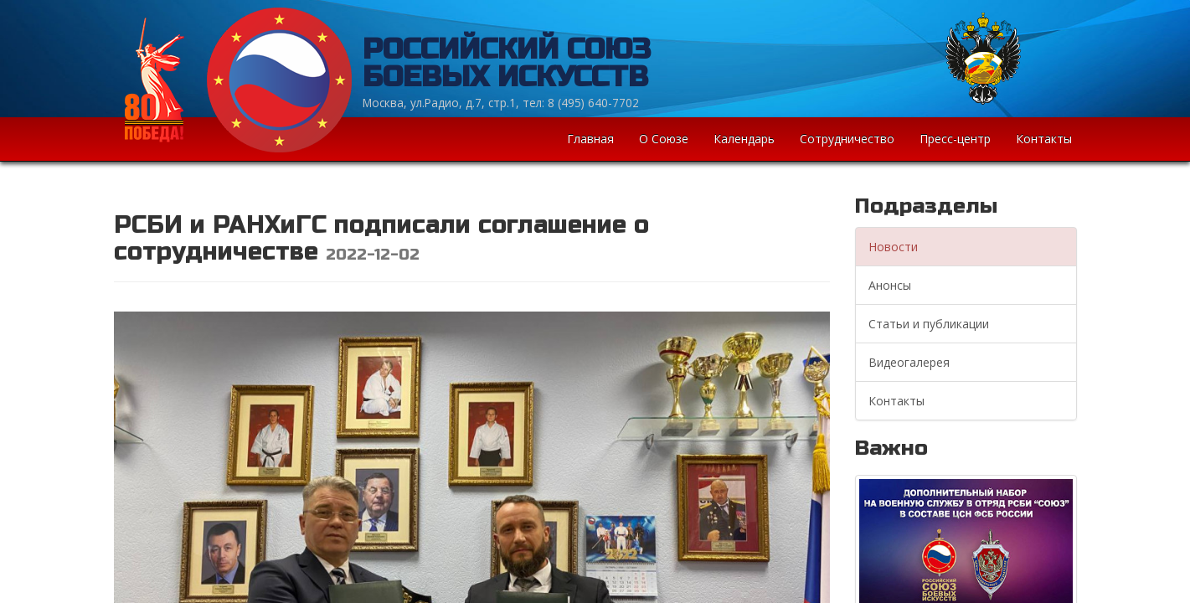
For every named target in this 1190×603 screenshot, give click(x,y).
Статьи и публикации (928, 324)
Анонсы (889, 285)
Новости (893, 247)
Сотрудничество (847, 139)
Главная (590, 139)
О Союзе (663, 139)
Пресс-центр (955, 139)
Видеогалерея (909, 362)
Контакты (1044, 139)
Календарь (744, 139)
